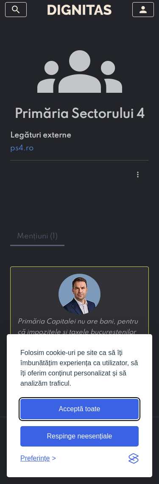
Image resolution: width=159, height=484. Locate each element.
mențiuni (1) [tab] (37, 236)
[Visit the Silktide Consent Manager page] (133, 458)
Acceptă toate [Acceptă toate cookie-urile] (79, 408)
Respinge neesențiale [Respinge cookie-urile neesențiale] (79, 436)
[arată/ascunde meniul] (16, 9)
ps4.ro (21, 148)
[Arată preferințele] (38, 458)
